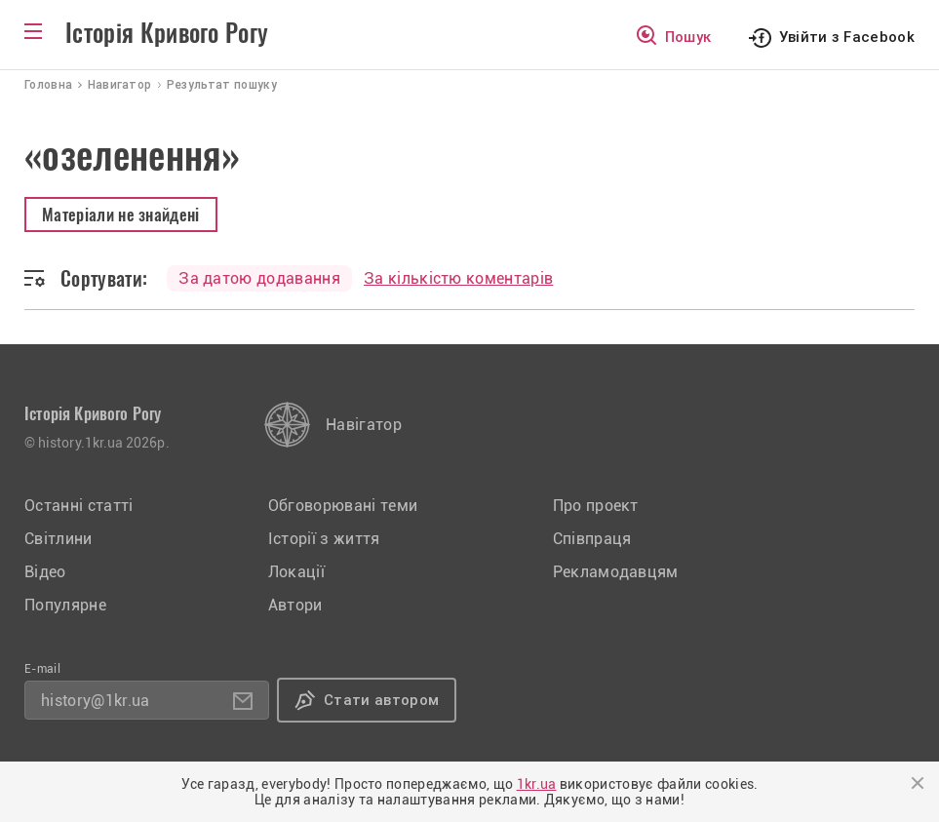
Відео (45, 572)
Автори (295, 605)
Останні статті (78, 505)
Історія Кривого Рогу (166, 33)
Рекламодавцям (616, 572)
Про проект (596, 505)
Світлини (58, 538)
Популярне (65, 605)
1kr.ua (537, 784)
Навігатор (364, 424)
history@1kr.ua (95, 700)
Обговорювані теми (342, 505)
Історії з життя (324, 538)
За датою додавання (259, 278)
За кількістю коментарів (458, 278)
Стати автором (381, 700)
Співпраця (592, 538)
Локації (296, 572)
